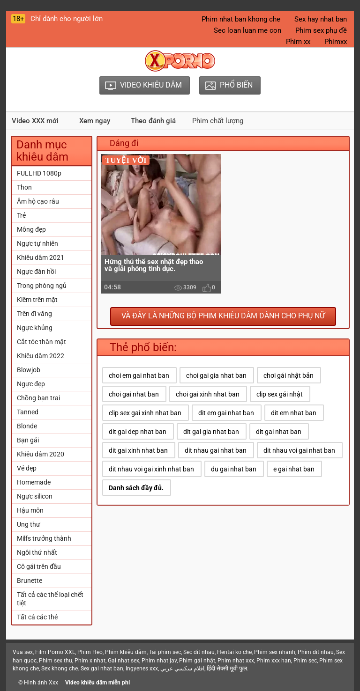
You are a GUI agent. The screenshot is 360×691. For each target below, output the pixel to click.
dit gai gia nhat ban (211, 431)
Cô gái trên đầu (39, 566)
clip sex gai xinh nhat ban (145, 413)
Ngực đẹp (31, 384)
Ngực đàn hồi (36, 271)
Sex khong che (59, 668)
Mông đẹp (31, 229)
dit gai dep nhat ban (137, 431)
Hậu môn (30, 510)
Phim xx (298, 41)
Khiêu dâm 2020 (40, 454)
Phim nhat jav (159, 660)
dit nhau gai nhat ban (216, 450)
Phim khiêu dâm (126, 652)
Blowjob (28, 370)
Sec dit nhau (199, 652)
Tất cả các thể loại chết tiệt (50, 599)
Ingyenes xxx (142, 668)
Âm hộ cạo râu (38, 201)
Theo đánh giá (153, 121)
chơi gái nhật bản (288, 375)
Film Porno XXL (55, 652)
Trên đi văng (34, 313)
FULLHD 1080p (39, 173)
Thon (24, 187)
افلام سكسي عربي (182, 668)
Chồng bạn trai (38, 398)
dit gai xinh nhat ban (138, 450)
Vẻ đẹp (27, 468)
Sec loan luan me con (247, 30)
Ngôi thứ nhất (37, 552)
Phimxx (335, 41)
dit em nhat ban (293, 413)
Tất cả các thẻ (37, 617)
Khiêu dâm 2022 (40, 356)
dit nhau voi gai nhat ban (299, 450)
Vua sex (23, 652)
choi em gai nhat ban (139, 375)
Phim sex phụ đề (321, 30)
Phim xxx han (273, 660)
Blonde (27, 426)
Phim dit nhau (316, 652)
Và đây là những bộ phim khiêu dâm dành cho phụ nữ (223, 315)
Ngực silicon (34, 496)
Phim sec (305, 660)
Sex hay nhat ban (320, 19)
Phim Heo (90, 652)
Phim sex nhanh (274, 652)
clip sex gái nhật (279, 394)
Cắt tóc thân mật (41, 342)
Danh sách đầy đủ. (136, 488)
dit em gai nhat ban (226, 413)
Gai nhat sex (123, 660)
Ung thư (28, 524)
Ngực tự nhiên (37, 243)
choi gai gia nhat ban (216, 375)
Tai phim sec (165, 652)
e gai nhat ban (294, 469)
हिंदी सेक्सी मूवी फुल (227, 668)
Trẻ (21, 215)
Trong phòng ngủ (42, 285)
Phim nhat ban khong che (241, 19)
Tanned (27, 412)
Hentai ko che (234, 652)
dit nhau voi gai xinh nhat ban (151, 469)
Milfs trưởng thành (44, 538)
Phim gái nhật (197, 660)
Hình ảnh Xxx (41, 682)
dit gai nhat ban (278, 431)
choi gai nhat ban (134, 394)
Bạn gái (28, 440)
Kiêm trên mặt (37, 299)
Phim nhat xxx (236, 660)
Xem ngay (94, 121)
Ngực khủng (34, 327)
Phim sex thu (55, 660)
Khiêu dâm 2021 (40, 257)
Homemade (34, 482)
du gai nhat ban (233, 469)
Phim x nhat (90, 660)
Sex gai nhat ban (102, 668)
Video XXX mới (35, 121)
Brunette (29, 580)
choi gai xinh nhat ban (208, 394)
